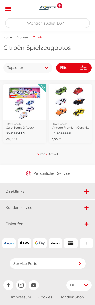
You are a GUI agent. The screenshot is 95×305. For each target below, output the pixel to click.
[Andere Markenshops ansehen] (59, 5)
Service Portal (47, 263)
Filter (73, 68)
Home (7, 37)
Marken (22, 37)
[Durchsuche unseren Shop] (47, 23)
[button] (84, 9)
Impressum (21, 297)
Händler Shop (71, 297)
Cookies (45, 297)
